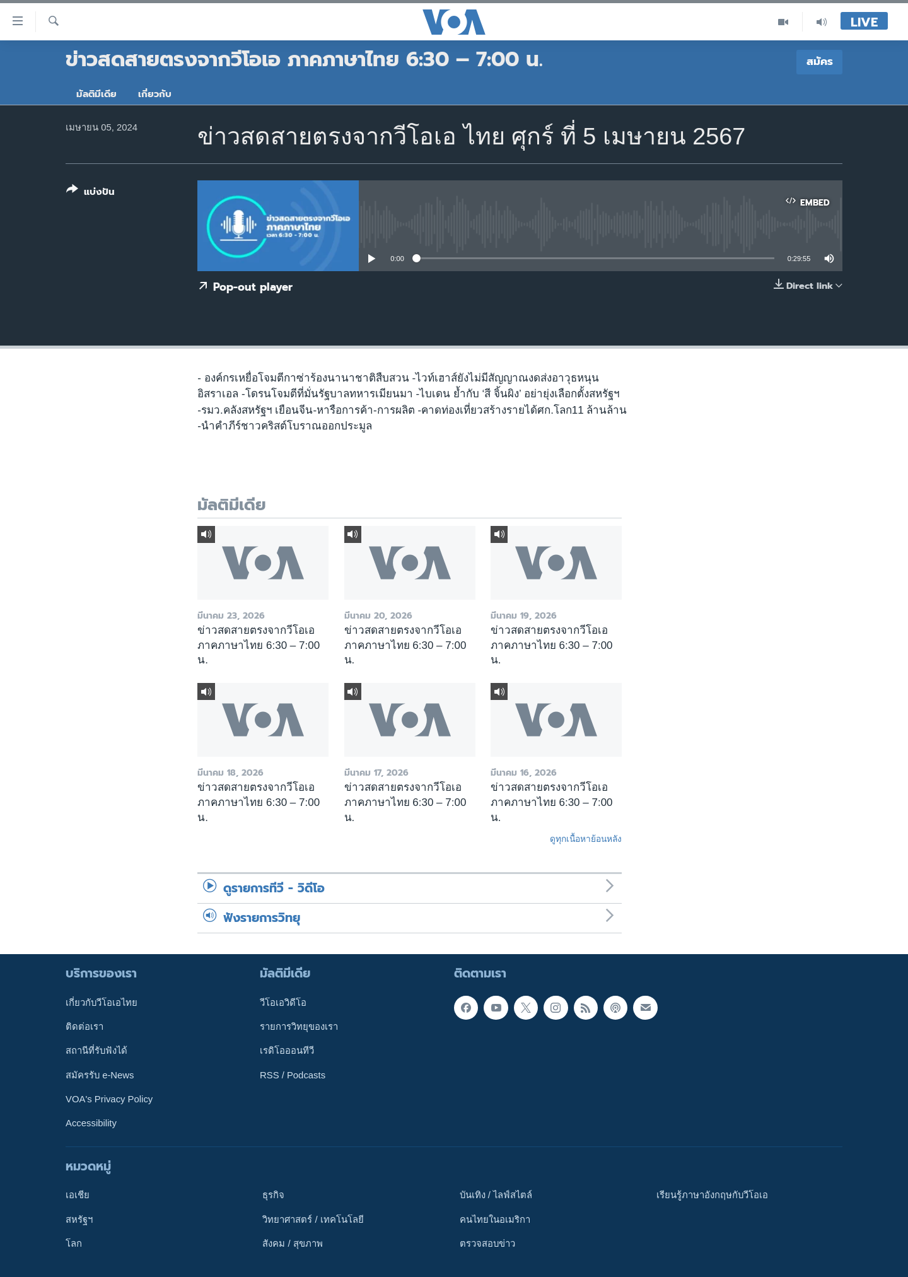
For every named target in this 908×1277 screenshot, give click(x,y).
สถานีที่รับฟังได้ (96, 1051)
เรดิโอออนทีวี (287, 1051)
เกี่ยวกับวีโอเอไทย (101, 1002)
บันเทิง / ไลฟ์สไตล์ (496, 1195)
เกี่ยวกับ (155, 94)
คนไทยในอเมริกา (495, 1219)
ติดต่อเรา (84, 1027)
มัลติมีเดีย (96, 94)
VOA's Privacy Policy (109, 1099)
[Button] (90, 193)
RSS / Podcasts (292, 1075)
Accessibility (91, 1123)
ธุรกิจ (273, 1195)
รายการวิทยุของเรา (299, 1027)
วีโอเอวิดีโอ (283, 1002)
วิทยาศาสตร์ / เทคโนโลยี (312, 1219)
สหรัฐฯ (79, 1219)
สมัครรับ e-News (100, 1075)
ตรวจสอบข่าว (487, 1244)
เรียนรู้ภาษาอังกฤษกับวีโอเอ (712, 1195)
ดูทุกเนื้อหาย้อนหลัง (586, 839)
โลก (74, 1244)
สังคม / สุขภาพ (292, 1244)
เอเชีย (78, 1195)
